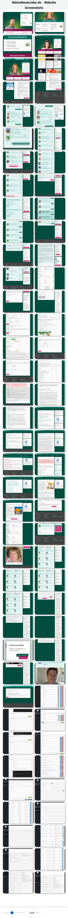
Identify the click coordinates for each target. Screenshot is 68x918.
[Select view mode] (34, 912)
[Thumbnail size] (14, 913)
